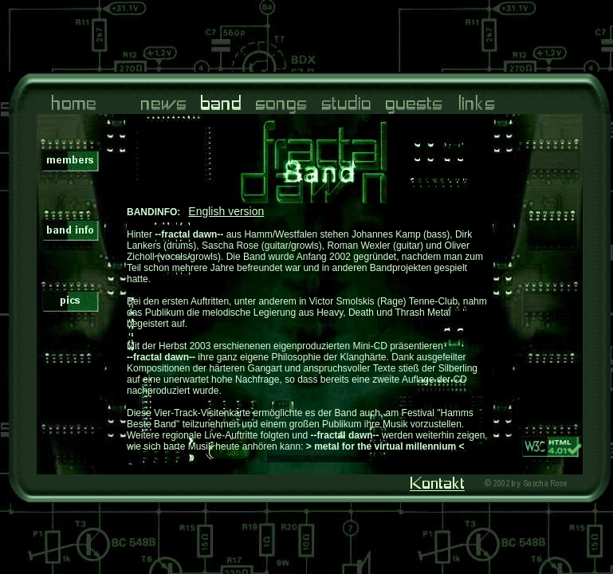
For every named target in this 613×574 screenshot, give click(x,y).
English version (226, 211)
